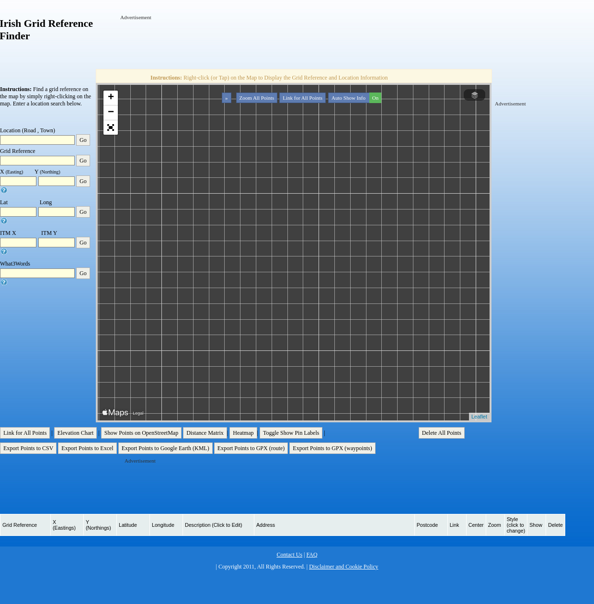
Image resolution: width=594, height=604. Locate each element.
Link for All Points (302, 98)
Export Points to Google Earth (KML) (165, 448)
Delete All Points (441, 433)
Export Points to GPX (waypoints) (332, 448)
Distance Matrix (205, 433)
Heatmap (243, 433)
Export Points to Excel (87, 448)
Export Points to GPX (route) (251, 448)
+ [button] (111, 98)
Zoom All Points (257, 98)
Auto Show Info (355, 98)
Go (83, 140)
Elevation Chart (75, 433)
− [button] (111, 112)
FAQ (311, 554)
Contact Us (289, 554)
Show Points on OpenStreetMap (141, 433)
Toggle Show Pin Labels (291, 433)
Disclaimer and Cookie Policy (343, 566)
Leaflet (479, 416)
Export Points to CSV (28, 448)
